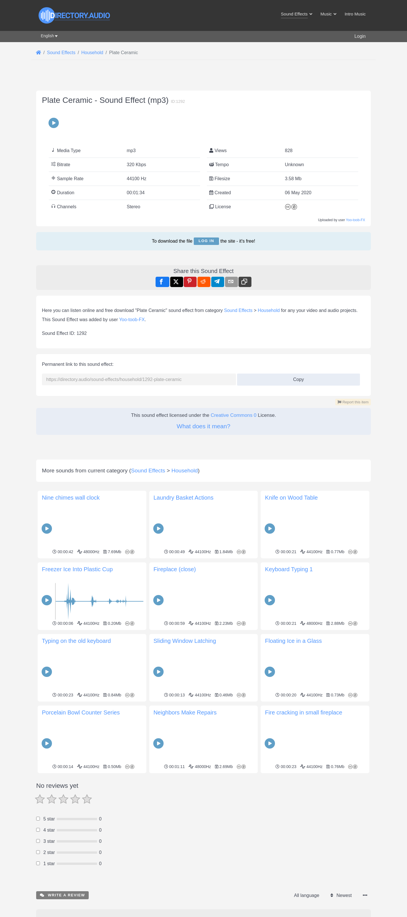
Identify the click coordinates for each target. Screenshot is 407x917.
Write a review (62, 895)
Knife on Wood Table (291, 497)
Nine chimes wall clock (71, 497)
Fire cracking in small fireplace (303, 712)
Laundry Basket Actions (184, 497)
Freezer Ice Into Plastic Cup (77, 569)
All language (306, 895)
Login (360, 36)
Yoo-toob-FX (355, 220)
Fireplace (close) (175, 569)
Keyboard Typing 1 (289, 569)
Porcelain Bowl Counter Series (81, 712)
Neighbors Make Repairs (185, 712)
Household (269, 310)
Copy (296, 378)
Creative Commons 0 (234, 415)
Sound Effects (238, 310)
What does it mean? (203, 426)
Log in (206, 241)
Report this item (353, 402)
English (47, 36)
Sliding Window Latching (185, 641)
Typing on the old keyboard (76, 641)
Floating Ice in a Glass (293, 641)
